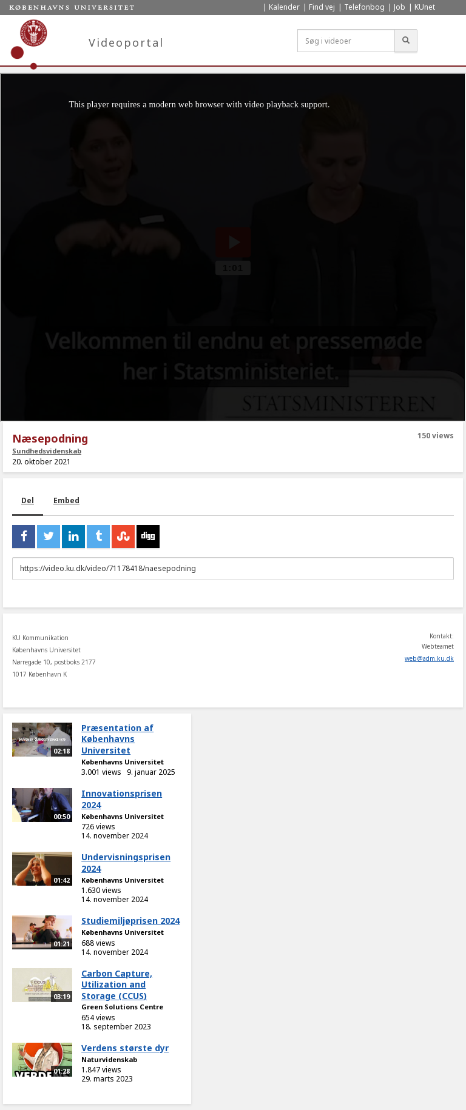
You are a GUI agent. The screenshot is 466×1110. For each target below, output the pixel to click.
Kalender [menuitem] (284, 7)
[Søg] (405, 40)
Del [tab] (27, 500)
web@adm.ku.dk (429, 658)
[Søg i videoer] (346, 40)
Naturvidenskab (109, 1059)
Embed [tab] (66, 500)
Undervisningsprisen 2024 (126, 862)
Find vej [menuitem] (322, 7)
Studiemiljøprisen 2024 (130, 920)
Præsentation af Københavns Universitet (117, 739)
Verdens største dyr (125, 1048)
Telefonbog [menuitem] (364, 7)
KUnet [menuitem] (424, 7)
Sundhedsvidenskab (46, 450)
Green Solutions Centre (122, 1006)
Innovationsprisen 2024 (121, 799)
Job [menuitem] (399, 7)
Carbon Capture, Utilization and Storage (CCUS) (116, 984)
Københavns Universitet (122, 761)
